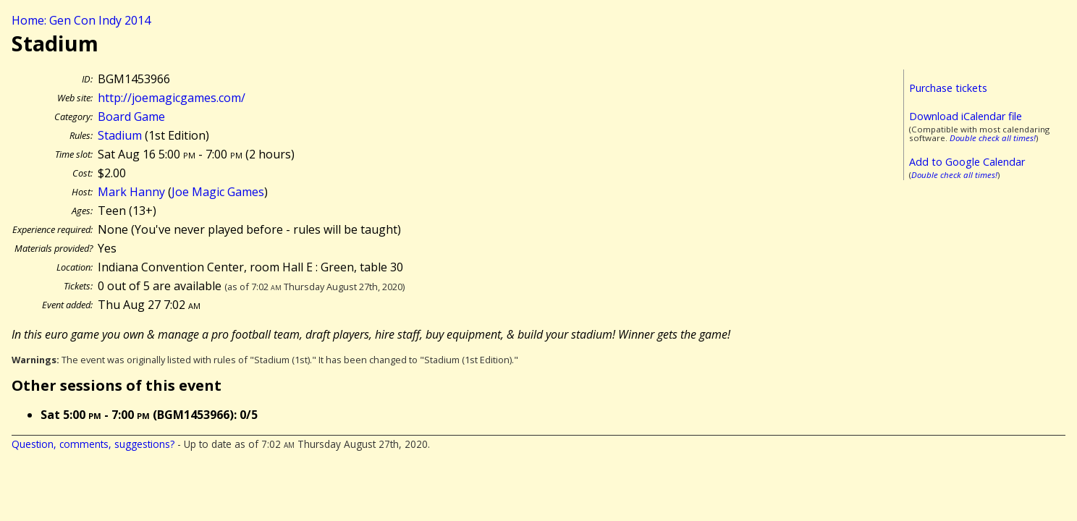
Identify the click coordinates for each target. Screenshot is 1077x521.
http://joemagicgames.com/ (171, 98)
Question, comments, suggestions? (93, 444)
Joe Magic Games (218, 192)
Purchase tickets (948, 88)
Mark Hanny (131, 192)
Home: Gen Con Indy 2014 (81, 20)
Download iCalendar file (965, 116)
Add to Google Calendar (967, 162)
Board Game (131, 116)
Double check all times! (993, 137)
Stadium (120, 135)
